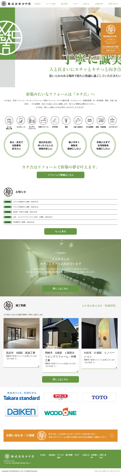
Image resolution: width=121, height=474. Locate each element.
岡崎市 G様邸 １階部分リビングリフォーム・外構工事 (60, 356)
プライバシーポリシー (101, 471)
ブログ (75, 4)
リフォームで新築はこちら (61, 175)
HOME (26, 4)
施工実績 (64, 4)
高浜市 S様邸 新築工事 (20, 352)
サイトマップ (115, 471)
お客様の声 (99, 4)
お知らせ (86, 4)
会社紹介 (37, 4)
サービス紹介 (51, 4)
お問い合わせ (113, 4)
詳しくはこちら (60, 288)
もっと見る (60, 231)
